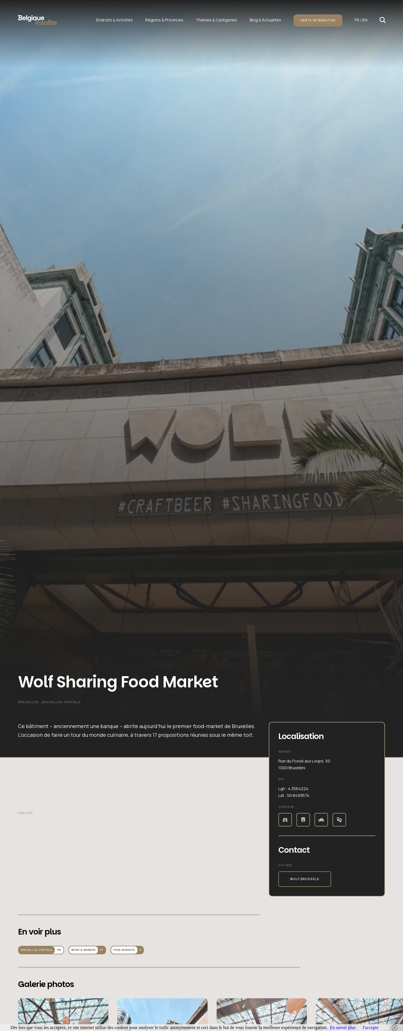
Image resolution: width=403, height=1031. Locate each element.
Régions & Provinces (164, 20)
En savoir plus (343, 1027)
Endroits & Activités (114, 20)
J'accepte (370, 1027)
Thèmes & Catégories (216, 20)
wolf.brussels (304, 879)
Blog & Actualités (265, 20)
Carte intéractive (318, 20)
